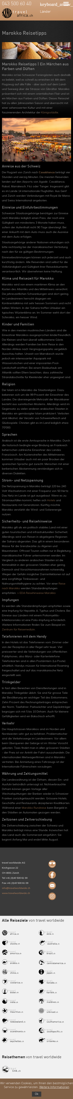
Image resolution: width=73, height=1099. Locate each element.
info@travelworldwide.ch (16, 888)
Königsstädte (49, 112)
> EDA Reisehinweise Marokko (36, 593)
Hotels (51, 500)
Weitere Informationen (54, 1087)
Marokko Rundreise (34, 807)
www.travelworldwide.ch (16, 893)
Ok (36, 1094)
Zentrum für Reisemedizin (18, 629)
